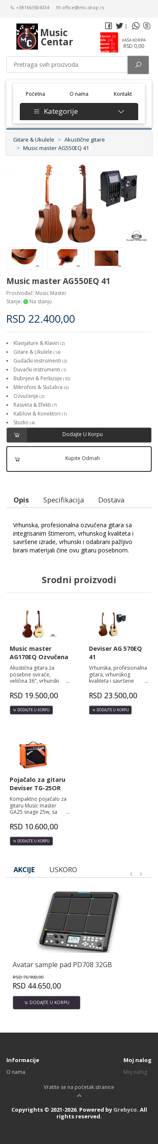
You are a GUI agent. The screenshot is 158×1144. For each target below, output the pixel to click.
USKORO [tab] (63, 869)
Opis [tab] (21, 500)
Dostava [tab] (111, 500)
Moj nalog (135, 1072)
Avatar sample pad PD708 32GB (62, 964)
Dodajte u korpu (55, 435)
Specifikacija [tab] (63, 500)
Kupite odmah (53, 459)
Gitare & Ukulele (33, 139)
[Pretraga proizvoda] (67, 64)
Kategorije (79, 111)
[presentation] (131, 874)
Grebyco (125, 1109)
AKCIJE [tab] (24, 869)
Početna (38, 93)
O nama (79, 93)
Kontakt (123, 93)
